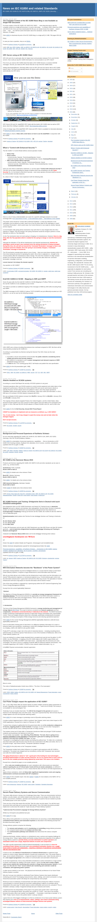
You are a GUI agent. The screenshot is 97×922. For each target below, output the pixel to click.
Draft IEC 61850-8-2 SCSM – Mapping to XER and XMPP (24, 279)
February (74, 194)
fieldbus (18, 47)
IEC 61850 (9, 48)
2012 (71, 207)
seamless (11, 452)
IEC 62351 (9, 425)
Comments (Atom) (16, 917)
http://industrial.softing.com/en (38, 126)
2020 (71, 97)
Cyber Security (18, 907)
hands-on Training (11, 141)
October (73, 120)
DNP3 (14, 47)
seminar (40, 141)
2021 (71, 94)
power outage (31, 784)
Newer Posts (6, 913)
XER (42, 372)
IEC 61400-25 (56, 47)
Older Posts (59, 913)
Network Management (42, 692)
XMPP (48, 372)
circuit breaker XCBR (12, 271)
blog (11, 47)
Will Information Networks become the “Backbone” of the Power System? (31, 568)
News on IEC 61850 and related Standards (30, 8)
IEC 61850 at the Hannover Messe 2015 (18, 460)
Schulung (44, 558)
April (72, 138)
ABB (8, 47)
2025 (71, 82)
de (7, 558)
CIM (8, 450)
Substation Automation (47, 784)
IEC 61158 (49, 47)
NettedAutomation (7, 495)
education (15, 450)
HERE (8, 35)
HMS (22, 47)
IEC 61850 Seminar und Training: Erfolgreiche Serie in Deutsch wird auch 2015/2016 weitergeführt (31, 502)
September (74, 123)
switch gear (51, 271)
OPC (14, 48)
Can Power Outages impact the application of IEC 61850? (25, 701)
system (54, 907)
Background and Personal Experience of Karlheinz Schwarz (26, 433)
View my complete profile (75, 294)
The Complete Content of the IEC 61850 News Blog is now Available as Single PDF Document (30, 21)
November (74, 117)
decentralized (26, 907)
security (32, 372)
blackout (19, 784)
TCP (36, 372)
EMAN (12, 692)
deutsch (11, 558)
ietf (35, 692)
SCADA (23, 48)
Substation (38, 784)
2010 (71, 213)
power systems (14, 693)
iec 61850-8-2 (23, 372)
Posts (71, 68)
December (74, 114)
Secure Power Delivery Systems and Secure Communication (26, 792)
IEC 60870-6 (43, 47)
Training (45, 141)
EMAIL (28, 41)
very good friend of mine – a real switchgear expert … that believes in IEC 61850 (36, 218)
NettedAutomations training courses (14, 130)
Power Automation (52, 692)
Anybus (9, 493)
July (72, 129)
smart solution (34, 495)
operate (46, 271)
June (72, 132)
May (72, 135)
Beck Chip (17, 493)
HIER (11, 543)
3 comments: (27, 268)
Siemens (30, 48)
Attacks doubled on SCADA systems (17, 380)
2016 (71, 109)
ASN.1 (8, 372)
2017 (71, 106)
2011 (71, 210)
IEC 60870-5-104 (34, 47)
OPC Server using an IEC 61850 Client (17, 55)
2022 (71, 91)
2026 (71, 79)
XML (45, 372)
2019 (71, 100)
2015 (71, 112)
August (73, 126)
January (73, 197)
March (73, 191)
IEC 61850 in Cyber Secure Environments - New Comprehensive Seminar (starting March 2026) (80, 43)
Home (33, 913)
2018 (71, 103)
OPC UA (18, 48)
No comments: (28, 44)
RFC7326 (16, 610)
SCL (26, 48)
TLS (39, 372)
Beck (12, 493)
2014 (71, 201)
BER (12, 372)
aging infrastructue (11, 784)
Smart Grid (20, 495)
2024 (71, 85)
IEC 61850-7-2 (39, 271)
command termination (23, 271)
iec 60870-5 (27, 47)
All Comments (73, 71)
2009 (71, 215)
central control (10, 907)
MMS (28, 372)
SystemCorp (41, 495)
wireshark (50, 141)
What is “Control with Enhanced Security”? (20, 148)
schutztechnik (50, 558)
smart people (26, 495)
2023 (71, 88)
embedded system (30, 493)
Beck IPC (22, 493)
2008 (71, 218)
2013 (71, 204)
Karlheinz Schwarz (83, 226)
